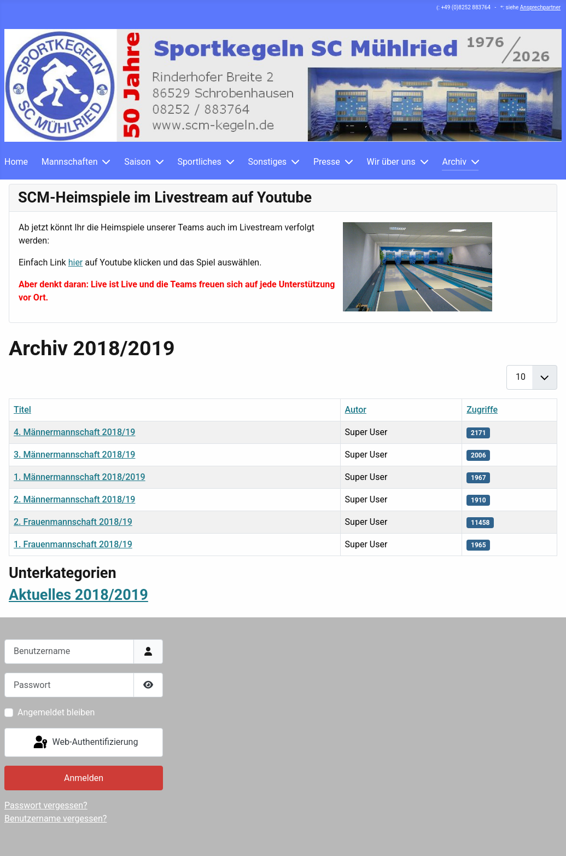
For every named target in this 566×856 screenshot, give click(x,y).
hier (75, 262)
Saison (137, 162)
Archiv (454, 162)
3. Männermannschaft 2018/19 (74, 454)
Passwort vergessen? (45, 805)
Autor (355, 409)
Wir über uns (391, 162)
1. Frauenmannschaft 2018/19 (73, 544)
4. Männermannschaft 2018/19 (74, 432)
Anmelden (83, 778)
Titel (22, 409)
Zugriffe (482, 409)
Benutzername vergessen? (55, 818)
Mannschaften (70, 162)
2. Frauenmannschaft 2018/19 (73, 522)
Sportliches (199, 162)
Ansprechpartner (540, 7)
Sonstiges (267, 162)
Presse (326, 162)
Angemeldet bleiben (56, 712)
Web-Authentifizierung (85, 742)
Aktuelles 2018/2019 (78, 595)
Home (16, 162)
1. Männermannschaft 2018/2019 (79, 477)
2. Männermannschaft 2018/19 (74, 499)
